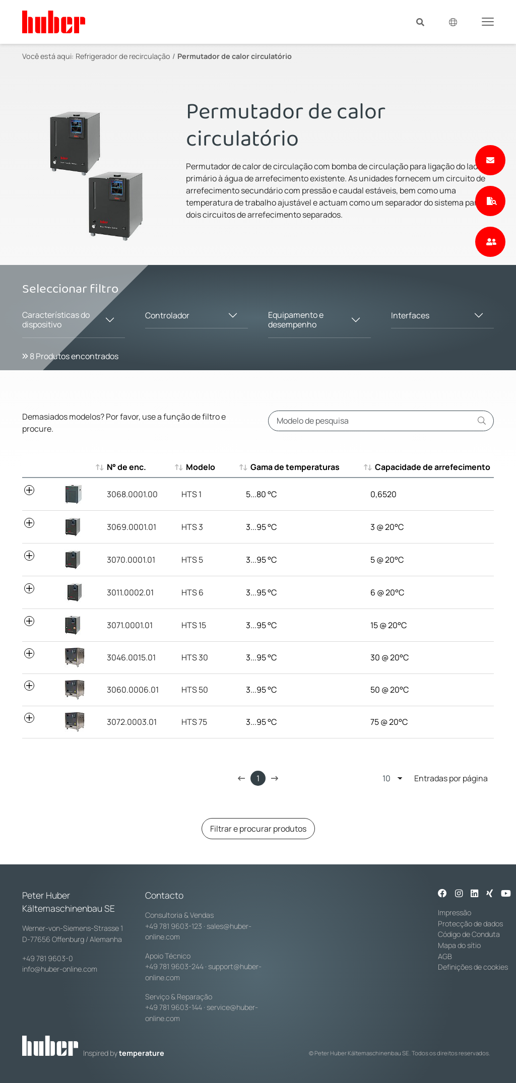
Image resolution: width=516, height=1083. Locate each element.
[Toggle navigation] (488, 21)
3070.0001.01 (131, 559)
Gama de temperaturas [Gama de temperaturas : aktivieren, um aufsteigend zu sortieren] (290, 466)
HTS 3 (192, 526)
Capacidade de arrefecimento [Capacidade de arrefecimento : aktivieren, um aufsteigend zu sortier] (428, 466)
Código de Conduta (469, 934)
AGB (445, 956)
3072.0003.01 (132, 721)
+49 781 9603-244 (174, 966)
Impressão (454, 912)
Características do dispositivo (56, 319)
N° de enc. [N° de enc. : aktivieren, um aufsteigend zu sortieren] (126, 466)
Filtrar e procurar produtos (258, 828)
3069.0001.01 (131, 526)
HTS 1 (191, 494)
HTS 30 (194, 657)
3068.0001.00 (132, 494)
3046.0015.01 (131, 657)
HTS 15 (193, 625)
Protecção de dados (470, 923)
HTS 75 (194, 721)
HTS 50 (194, 689)
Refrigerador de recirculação (123, 56)
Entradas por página (435, 778)
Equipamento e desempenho (296, 319)
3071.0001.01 (130, 625)
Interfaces (410, 315)
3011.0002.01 (130, 592)
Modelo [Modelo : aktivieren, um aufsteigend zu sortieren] (196, 466)
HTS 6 (192, 592)
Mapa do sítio (459, 945)
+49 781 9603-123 (173, 926)
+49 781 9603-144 (173, 1007)
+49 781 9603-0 (47, 958)
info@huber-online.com (59, 969)
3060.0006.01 (133, 689)
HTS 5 (192, 559)
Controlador (167, 315)
